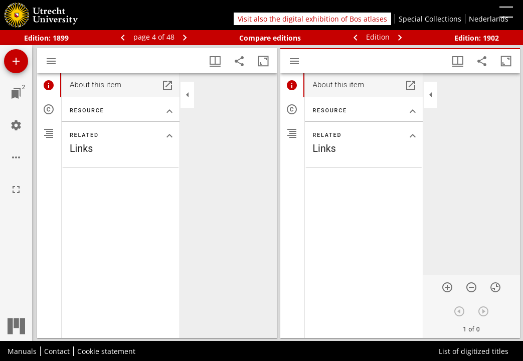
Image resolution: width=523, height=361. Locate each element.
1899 (61, 38)
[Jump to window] (16, 93)
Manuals (22, 351)
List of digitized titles (473, 351)
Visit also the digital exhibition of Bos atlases (312, 19)
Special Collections (430, 19)
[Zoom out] (471, 287)
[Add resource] (16, 61)
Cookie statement (106, 351)
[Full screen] (16, 189)
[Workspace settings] (16, 125)
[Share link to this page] (239, 61)
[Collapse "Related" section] (169, 136)
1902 (491, 38)
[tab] (49, 85)
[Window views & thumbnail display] (215, 61)
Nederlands (488, 19)
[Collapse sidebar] (188, 95)
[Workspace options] (16, 157)
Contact (57, 351)
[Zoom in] (447, 287)
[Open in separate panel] (167, 85)
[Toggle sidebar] (51, 61)
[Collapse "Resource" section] (169, 111)
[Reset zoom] (495, 287)
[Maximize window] (263, 61)
